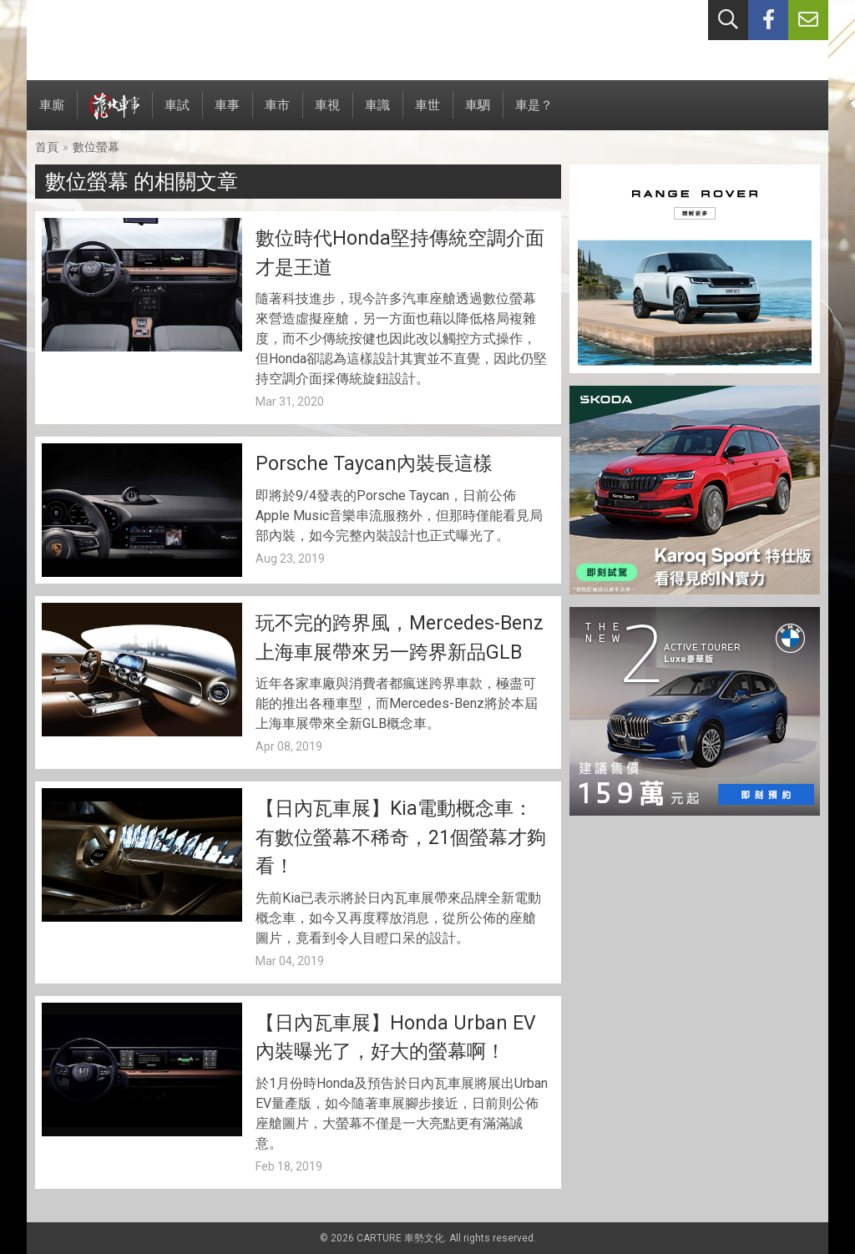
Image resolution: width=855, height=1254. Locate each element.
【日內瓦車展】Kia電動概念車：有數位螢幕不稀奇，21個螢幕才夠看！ (400, 837)
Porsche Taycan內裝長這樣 (374, 464)
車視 (327, 114)
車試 (177, 114)
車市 (277, 114)
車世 (427, 114)
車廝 (52, 114)
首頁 (46, 147)
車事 (227, 114)
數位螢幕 (96, 147)
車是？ (534, 114)
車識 (377, 114)
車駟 (478, 114)
